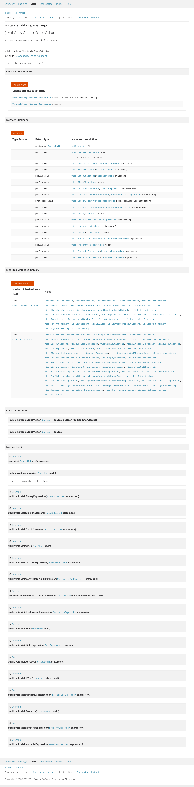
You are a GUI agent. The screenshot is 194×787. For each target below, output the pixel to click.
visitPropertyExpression (85, 251)
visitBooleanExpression (84, 344)
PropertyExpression (112, 251)
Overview (10, 3)
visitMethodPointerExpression (61, 371)
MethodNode (108, 201)
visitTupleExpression (56, 390)
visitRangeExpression (116, 376)
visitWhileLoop (80, 328)
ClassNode (93, 152)
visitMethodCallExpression (86, 238)
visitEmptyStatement (113, 358)
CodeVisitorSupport (23, 339)
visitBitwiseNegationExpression (151, 339)
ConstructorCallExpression (125, 194)
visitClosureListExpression (60, 353)
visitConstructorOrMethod (86, 201)
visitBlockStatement (83, 169)
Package (22, 3)
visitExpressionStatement (117, 314)
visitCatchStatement (83, 176)
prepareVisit (78, 152)
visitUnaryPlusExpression (120, 390)
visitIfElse (78, 232)
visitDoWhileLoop (89, 314)
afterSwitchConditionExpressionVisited (67, 334)
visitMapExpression (113, 367)
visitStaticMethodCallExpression (160, 380)
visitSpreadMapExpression (124, 380)
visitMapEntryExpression (85, 367)
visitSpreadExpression (93, 380)
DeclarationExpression (118, 207)
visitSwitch (98, 324)
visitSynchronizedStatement (124, 324)
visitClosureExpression (85, 188)
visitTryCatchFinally (56, 328)
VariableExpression (112, 257)
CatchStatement (105, 176)
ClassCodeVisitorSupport (31, 56)
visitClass (77, 182)
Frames (8, 12)
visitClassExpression (109, 348)
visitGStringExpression (103, 362)
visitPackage (127, 319)
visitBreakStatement (82, 305)
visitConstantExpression (93, 353)
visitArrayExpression (141, 334)
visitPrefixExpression (57, 376)
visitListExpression (56, 367)
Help (68, 3)
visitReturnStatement (56, 324)
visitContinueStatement (143, 310)
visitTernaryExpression (109, 385)
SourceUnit (44, 97)
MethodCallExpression (116, 238)
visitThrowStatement (154, 324)
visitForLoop (78, 226)
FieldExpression (107, 220)
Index (59, 3)
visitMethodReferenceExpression (100, 371)
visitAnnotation (85, 300)
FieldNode (90, 213)
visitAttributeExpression (87, 339)
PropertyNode (96, 245)
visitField (77, 213)
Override (16, 456)
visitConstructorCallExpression (90, 194)
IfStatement (93, 232)
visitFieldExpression (83, 220)
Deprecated (46, 3)
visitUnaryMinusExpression (87, 390)
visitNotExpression (133, 371)
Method (51, 17)
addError (49, 300)
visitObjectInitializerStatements (98, 319)
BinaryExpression (109, 163)
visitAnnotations (107, 300)
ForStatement (95, 226)
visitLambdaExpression (148, 362)
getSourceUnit (79, 146)
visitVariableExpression (85, 257)
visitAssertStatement (153, 300)
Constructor (39, 17)
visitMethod (68, 319)
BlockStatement (105, 169)
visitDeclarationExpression (87, 207)
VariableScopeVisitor (24, 97)
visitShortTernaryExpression (61, 380)
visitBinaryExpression (84, 163)
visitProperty (79, 245)
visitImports (51, 319)
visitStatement (80, 324)
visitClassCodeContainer (58, 310)
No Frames (20, 12)
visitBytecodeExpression (141, 344)
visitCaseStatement (108, 305)
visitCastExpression (56, 348)
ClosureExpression (110, 188)
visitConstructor (85, 310)
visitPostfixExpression (160, 371)
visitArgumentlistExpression (109, 334)
